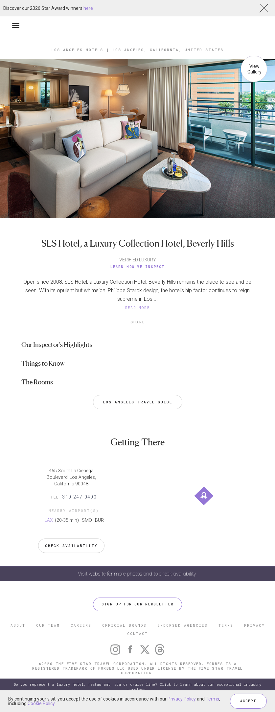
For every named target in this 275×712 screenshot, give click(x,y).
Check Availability (71, 545)
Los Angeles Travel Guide (137, 401)
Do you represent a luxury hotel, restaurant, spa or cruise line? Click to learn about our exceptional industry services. (138, 687)
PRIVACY (254, 625)
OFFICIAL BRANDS (124, 625)
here (88, 8)
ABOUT (18, 625)
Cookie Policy (41, 703)
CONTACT (137, 633)
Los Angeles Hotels (77, 49)
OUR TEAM (48, 625)
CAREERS (81, 625)
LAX (49, 520)
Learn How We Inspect (137, 267)
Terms (212, 699)
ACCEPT (248, 701)
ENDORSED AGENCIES (182, 625)
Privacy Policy (182, 699)
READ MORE (137, 307)
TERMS (225, 625)
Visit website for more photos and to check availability (137, 574)
